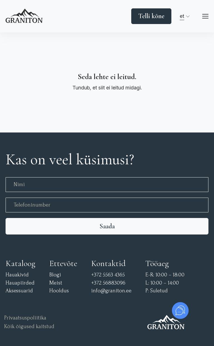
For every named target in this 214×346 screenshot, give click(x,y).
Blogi (55, 275)
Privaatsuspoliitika (25, 318)
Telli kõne (151, 16)
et (182, 16)
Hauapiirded (20, 283)
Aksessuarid (19, 291)
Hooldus (59, 291)
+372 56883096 (108, 283)
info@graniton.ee (111, 291)
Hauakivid (17, 275)
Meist (55, 283)
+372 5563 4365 (108, 275)
